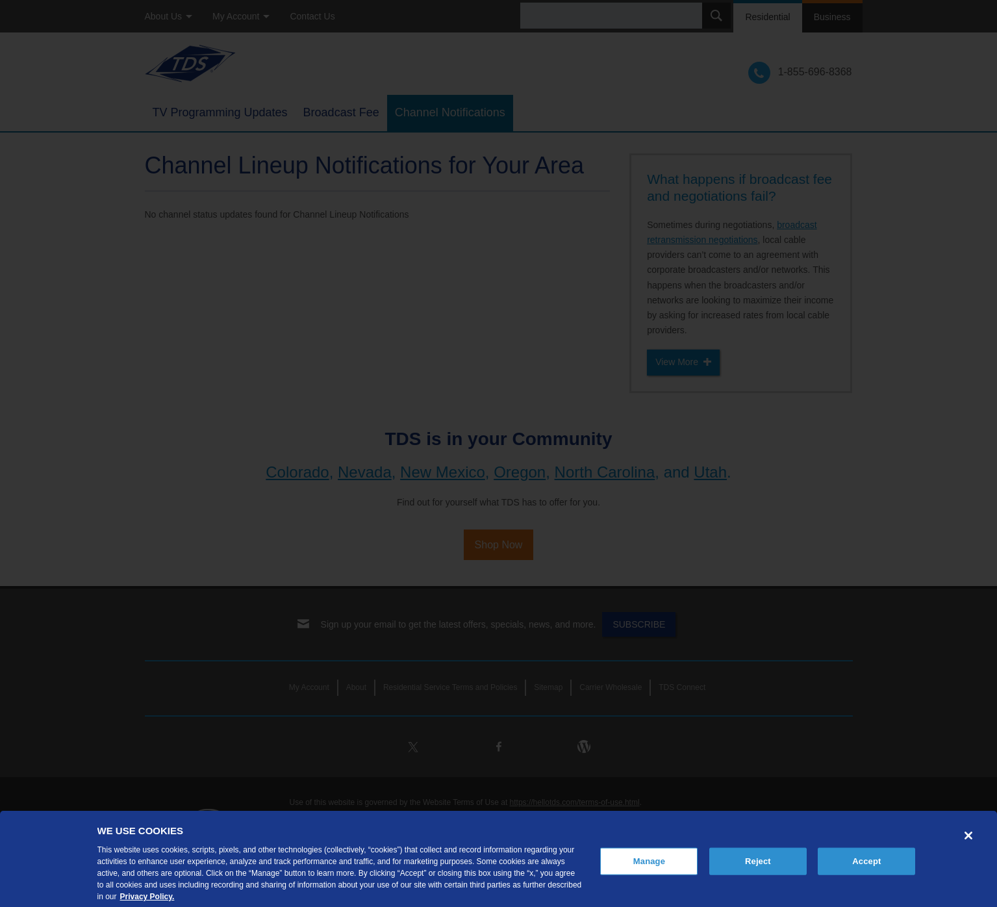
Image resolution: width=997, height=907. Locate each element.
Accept (866, 873)
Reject (758, 873)
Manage (649, 873)
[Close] (968, 847)
